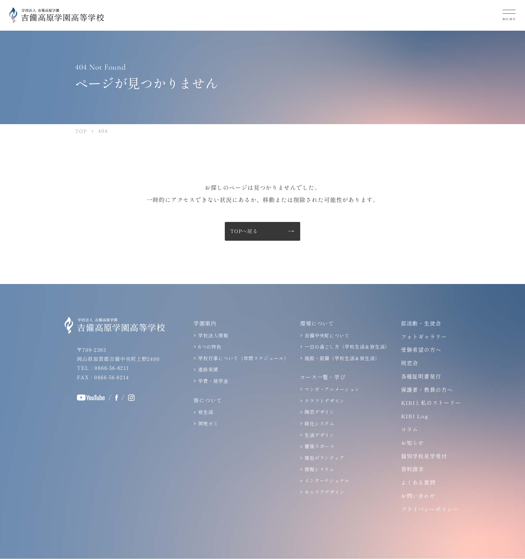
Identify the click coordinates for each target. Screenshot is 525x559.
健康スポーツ (318, 445)
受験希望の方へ (420, 350)
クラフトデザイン (323, 400)
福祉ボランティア (323, 457)
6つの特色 (208, 347)
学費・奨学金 (212, 380)
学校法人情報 (212, 335)
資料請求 (411, 469)
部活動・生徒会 (420, 323)
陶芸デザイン (318, 412)
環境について (316, 323)
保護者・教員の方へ (426, 389)
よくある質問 (417, 482)
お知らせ (411, 443)
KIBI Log (414, 416)
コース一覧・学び (322, 377)
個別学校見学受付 (423, 456)
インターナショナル (326, 479)
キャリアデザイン (323, 491)
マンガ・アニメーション (331, 389)
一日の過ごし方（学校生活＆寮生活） (346, 347)
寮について (206, 400)
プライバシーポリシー (429, 509)
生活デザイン (318, 434)
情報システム (318, 468)
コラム (408, 429)
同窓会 (408, 363)
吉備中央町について (326, 335)
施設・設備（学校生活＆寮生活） (341, 358)
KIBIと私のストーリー (430, 403)
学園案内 (203, 323)
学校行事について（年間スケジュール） (242, 358)
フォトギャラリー (423, 336)
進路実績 (207, 369)
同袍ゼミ (207, 423)
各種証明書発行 (420, 376)
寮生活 (204, 412)
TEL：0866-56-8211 (102, 368)
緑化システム (318, 423)
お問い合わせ (417, 496)
